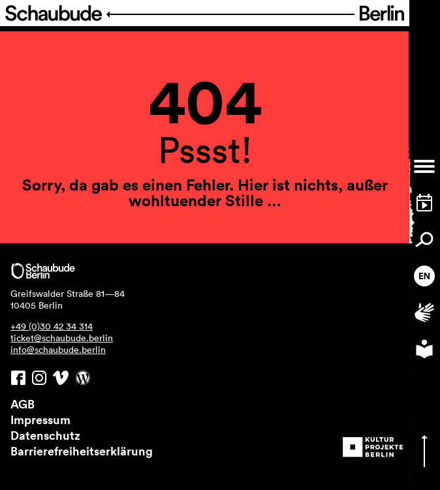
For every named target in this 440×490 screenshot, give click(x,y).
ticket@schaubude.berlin (61, 338)
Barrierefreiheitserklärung (81, 451)
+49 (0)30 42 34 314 (51, 326)
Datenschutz (45, 435)
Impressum (40, 419)
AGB (22, 404)
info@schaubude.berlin (58, 350)
